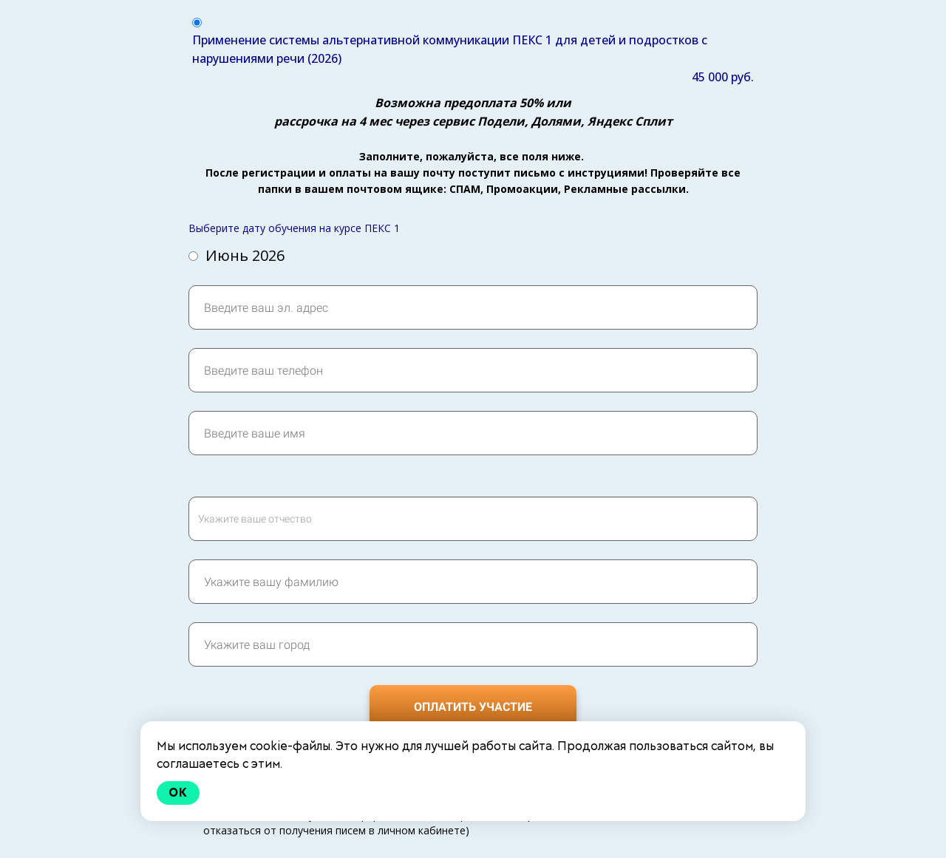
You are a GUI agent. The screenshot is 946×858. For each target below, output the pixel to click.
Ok (178, 792)
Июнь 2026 (236, 255)
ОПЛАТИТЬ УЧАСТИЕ (473, 707)
